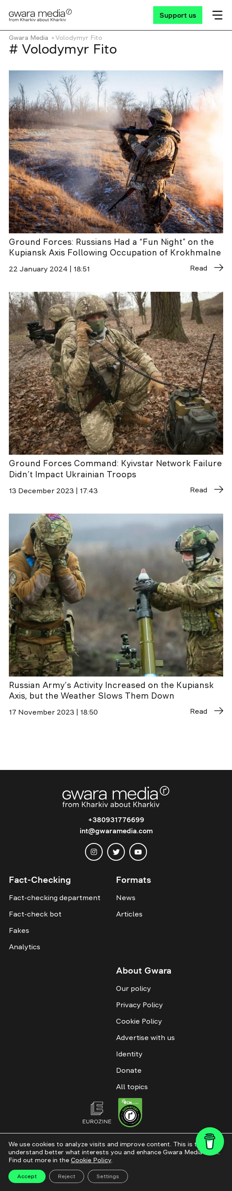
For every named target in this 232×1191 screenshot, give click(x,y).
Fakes (19, 930)
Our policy (133, 988)
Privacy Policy (139, 1004)
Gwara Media (28, 38)
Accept (27, 1176)
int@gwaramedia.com (116, 830)
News (125, 897)
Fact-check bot (35, 913)
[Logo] (40, 15)
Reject (66, 1176)
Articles (129, 913)
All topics (132, 1086)
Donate (129, 1070)
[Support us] (177, 15)
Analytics (24, 946)
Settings (108, 1176)
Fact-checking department (55, 897)
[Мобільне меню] (217, 15)
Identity (129, 1053)
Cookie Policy (139, 1021)
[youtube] (138, 852)
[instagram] (94, 852)
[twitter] (116, 852)
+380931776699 (116, 819)
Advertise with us (145, 1037)
